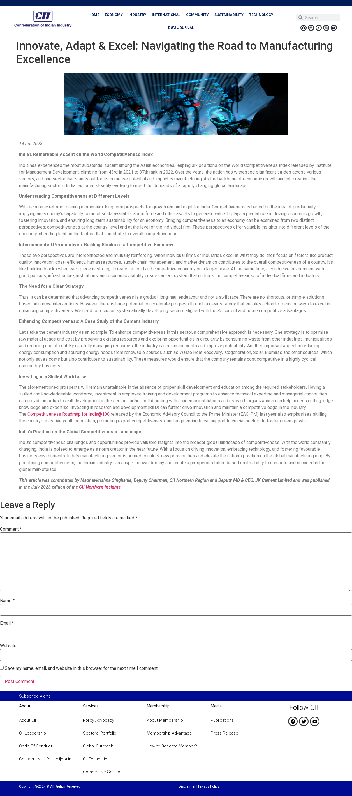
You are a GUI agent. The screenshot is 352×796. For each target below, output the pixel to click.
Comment (11, 529)
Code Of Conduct (35, 746)
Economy (114, 15)
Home (94, 15)
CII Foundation (96, 759)
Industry (137, 15)
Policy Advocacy (98, 720)
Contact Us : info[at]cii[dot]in (45, 759)
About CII (27, 720)
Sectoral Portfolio (99, 733)
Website (8, 646)
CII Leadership (32, 733)
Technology (261, 15)
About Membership (165, 720)
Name (7, 601)
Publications (222, 720)
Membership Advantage (169, 733)
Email (7, 623)
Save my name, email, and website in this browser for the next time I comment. (81, 668)
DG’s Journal (181, 28)
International (166, 15)
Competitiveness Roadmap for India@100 (68, 414)
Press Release (224, 733)
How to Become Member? (172, 746)
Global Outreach (98, 746)
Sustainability (229, 15)
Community (197, 15)
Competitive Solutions (104, 771)
